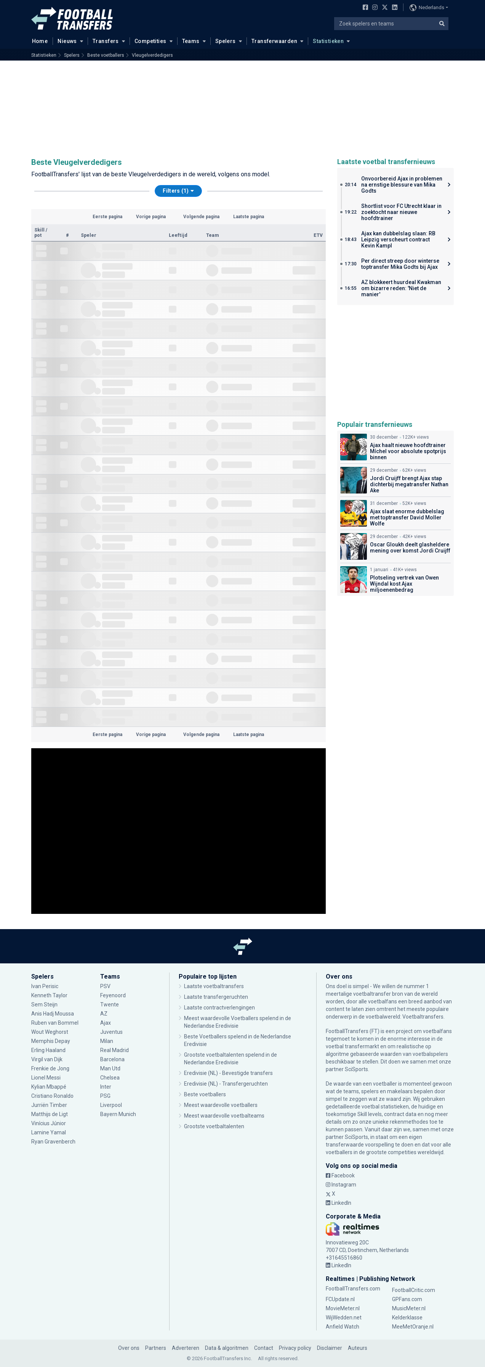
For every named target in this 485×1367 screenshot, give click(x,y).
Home (37, 40)
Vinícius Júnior (48, 1123)
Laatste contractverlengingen (219, 1007)
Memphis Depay (50, 1041)
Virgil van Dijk (47, 1059)
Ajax (105, 1023)
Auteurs (357, 1348)
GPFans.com (407, 1299)
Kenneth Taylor (49, 995)
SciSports (356, 1069)
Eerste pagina (107, 216)
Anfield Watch (342, 1327)
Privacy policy (295, 1348)
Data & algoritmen (226, 1348)
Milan (106, 1041)
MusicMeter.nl (409, 1308)
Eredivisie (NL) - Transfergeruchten (226, 1084)
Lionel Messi (46, 1078)
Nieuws (67, 41)
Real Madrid (114, 1050)
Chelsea (110, 1078)
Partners (155, 1348)
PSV (105, 986)
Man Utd (110, 1068)
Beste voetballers (105, 55)
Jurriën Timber (49, 1105)
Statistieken (328, 41)
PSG (105, 1096)
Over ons (128, 1348)
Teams (191, 41)
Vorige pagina (151, 216)
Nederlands (427, 7)
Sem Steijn (45, 1004)
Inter (105, 1087)
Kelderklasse (407, 1317)
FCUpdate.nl (340, 1299)
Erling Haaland (48, 1050)
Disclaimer (329, 1348)
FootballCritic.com (413, 1290)
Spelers (225, 41)
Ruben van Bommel (54, 1023)
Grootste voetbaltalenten (214, 1126)
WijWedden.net (344, 1317)
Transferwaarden (274, 41)
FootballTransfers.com (353, 1289)
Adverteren (185, 1348)
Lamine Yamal (48, 1132)
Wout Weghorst (49, 1032)
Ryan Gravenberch (53, 1142)
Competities (150, 41)
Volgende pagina (201, 216)
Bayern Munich (118, 1114)
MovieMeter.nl (343, 1308)
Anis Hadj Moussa (52, 1014)
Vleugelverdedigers (152, 55)
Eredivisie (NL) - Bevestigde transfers (228, 1073)
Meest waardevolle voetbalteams (224, 1116)
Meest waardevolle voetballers (221, 1105)
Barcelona (112, 1059)
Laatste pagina (248, 216)
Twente (109, 1004)
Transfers (106, 41)
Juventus (111, 1032)
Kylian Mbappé (48, 1087)
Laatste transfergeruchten (216, 997)
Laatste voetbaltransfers (214, 986)
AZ (103, 1014)
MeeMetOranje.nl (413, 1327)
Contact (263, 1348)
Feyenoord (113, 995)
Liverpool (111, 1105)
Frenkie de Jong (50, 1068)
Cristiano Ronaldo (53, 1096)
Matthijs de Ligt (50, 1114)
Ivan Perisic (44, 986)
